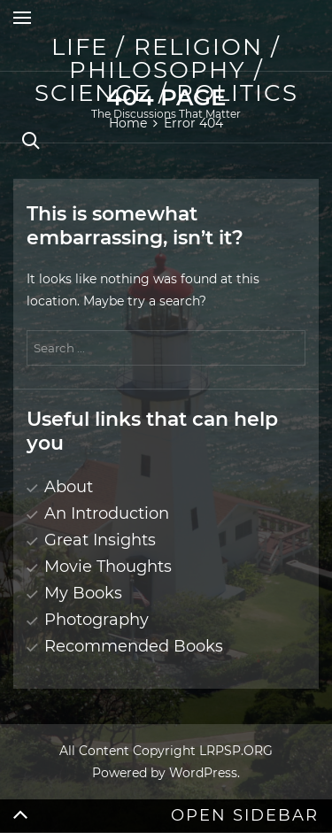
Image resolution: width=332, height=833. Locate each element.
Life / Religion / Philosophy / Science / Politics (166, 70)
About (68, 487)
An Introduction (106, 513)
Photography (96, 619)
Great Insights (100, 540)
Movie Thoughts (108, 566)
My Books (83, 593)
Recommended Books (133, 646)
